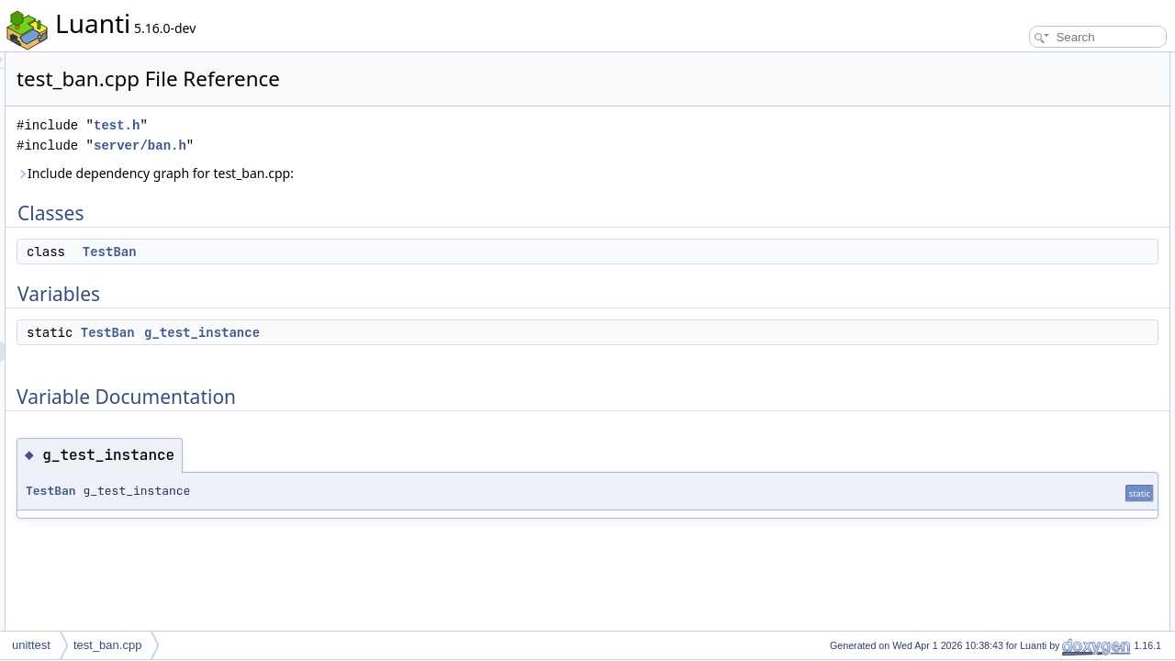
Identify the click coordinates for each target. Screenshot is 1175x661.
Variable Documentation (1028, 143)
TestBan (339, 251)
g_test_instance (431, 332)
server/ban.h (369, 145)
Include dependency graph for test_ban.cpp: (384, 173)
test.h (346, 125)
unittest (31, 645)
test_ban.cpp (107, 645)
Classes (990, 62)
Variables (992, 102)
